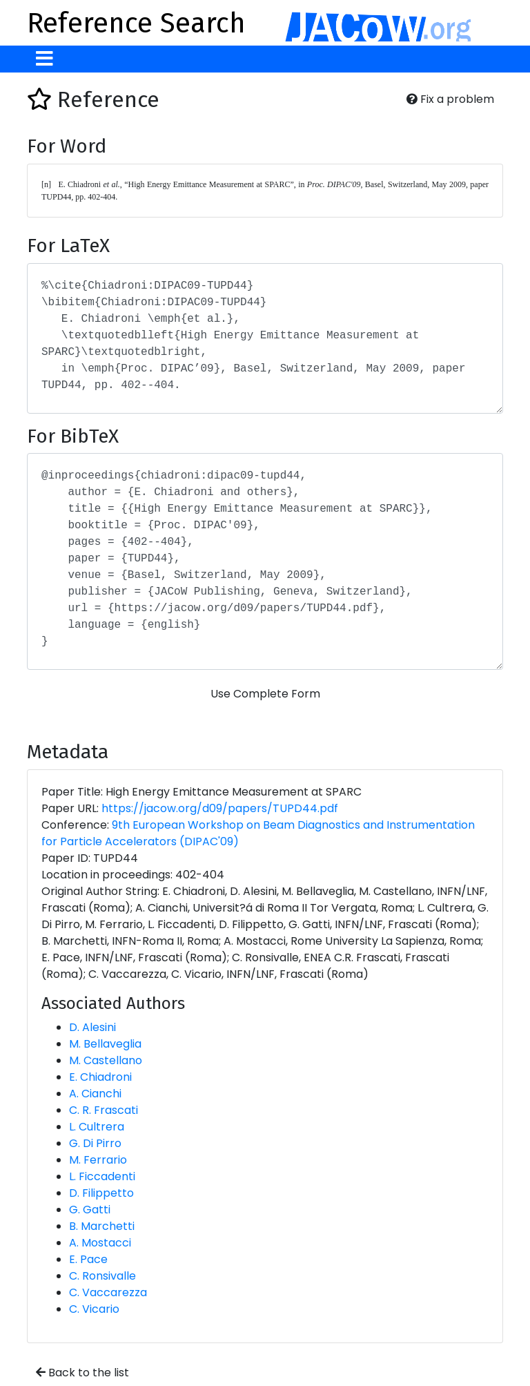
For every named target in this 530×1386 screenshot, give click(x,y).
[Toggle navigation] (44, 59)
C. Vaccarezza (108, 1292)
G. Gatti (89, 1209)
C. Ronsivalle (102, 1276)
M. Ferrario (98, 1160)
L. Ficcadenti (102, 1176)
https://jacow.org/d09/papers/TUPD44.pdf (219, 808)
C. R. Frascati (103, 1110)
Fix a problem (450, 99)
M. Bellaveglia (105, 1044)
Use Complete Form (265, 694)
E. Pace (88, 1259)
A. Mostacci (100, 1243)
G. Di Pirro (95, 1143)
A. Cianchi (95, 1093)
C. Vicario (94, 1309)
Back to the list (82, 1372)
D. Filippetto (101, 1193)
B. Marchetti (102, 1226)
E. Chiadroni (100, 1077)
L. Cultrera (96, 1127)
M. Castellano (105, 1060)
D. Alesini (92, 1027)
